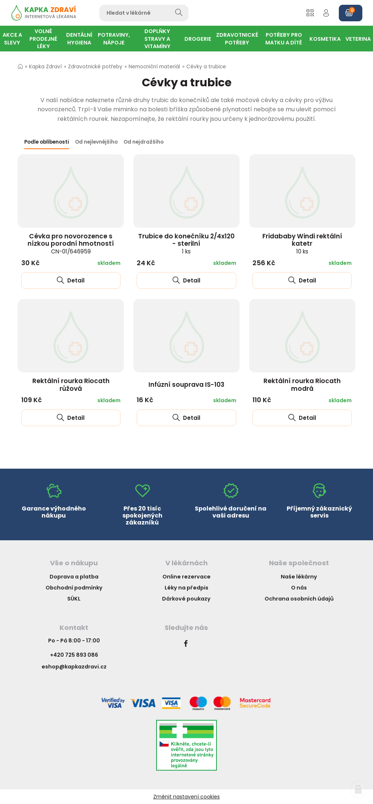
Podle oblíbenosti (46, 141)
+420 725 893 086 (74, 655)
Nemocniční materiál (154, 66)
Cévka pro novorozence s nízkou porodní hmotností (71, 243)
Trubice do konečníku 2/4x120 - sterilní (186, 243)
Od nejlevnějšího (96, 141)
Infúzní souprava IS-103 (186, 384)
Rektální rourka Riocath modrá (302, 384)
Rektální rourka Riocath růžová (71, 384)
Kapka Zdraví (45, 66)
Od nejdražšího (143, 141)
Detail (71, 280)
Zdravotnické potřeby (95, 66)
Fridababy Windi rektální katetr (302, 243)
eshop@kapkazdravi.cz (74, 666)
